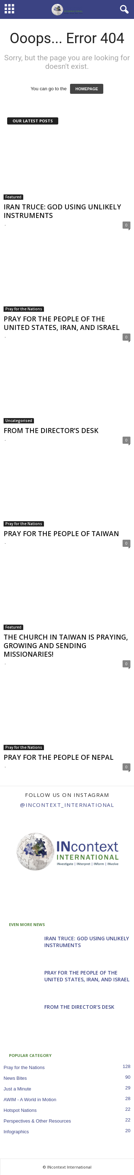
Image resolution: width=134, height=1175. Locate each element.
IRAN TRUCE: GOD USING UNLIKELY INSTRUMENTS (62, 211)
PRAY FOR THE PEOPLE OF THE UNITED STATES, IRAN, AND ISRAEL (62, 323)
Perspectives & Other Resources (37, 1121)
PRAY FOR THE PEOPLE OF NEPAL (59, 757)
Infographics (16, 1131)
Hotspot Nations (20, 1110)
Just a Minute (17, 1089)
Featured (13, 196)
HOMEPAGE (86, 89)
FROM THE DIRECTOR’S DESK (51, 430)
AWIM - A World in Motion (30, 1099)
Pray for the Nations (23, 308)
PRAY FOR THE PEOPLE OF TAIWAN (61, 533)
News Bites (15, 1078)
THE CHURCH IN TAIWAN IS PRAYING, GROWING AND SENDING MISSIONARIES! (66, 645)
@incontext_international (67, 804)
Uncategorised (18, 420)
